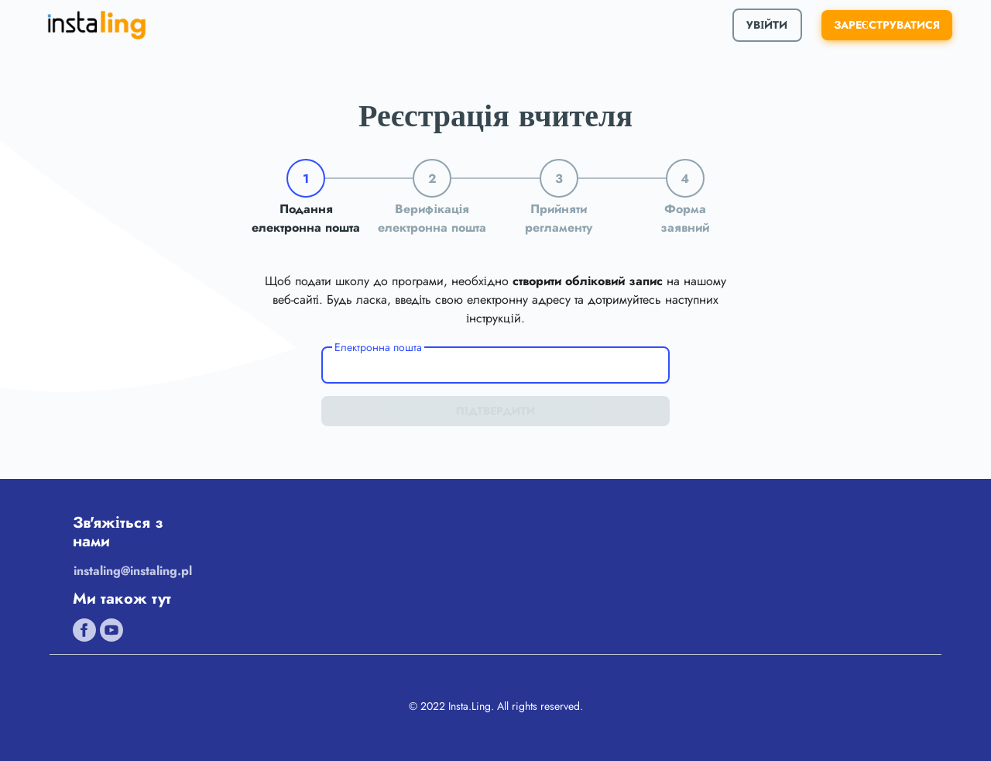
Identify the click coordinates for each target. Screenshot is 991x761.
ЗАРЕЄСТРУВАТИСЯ (887, 25)
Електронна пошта (378, 347)
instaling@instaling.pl (133, 571)
